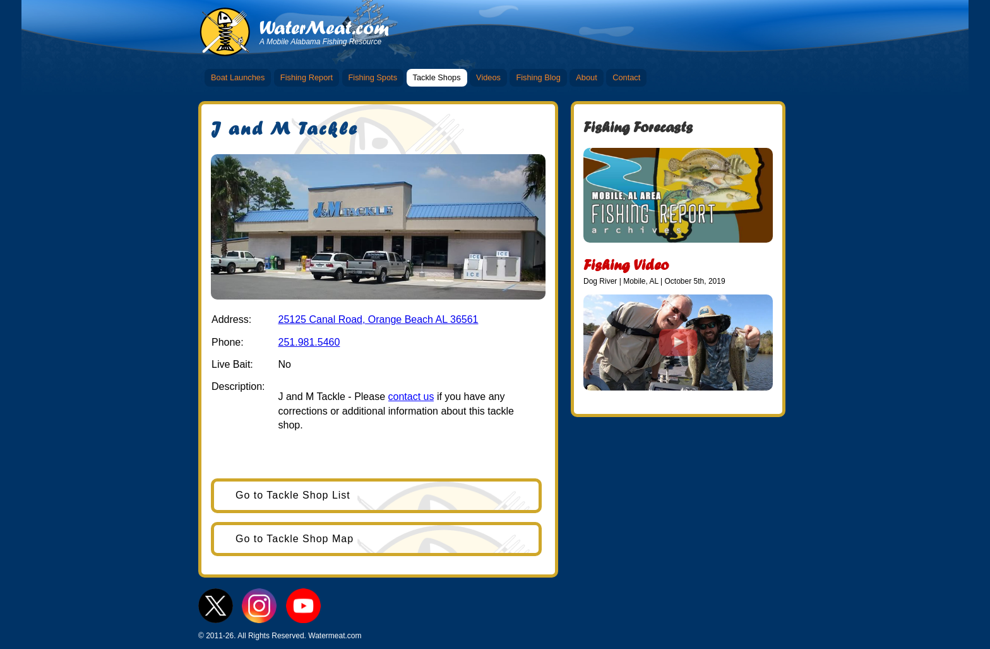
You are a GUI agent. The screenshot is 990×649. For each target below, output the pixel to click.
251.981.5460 (309, 342)
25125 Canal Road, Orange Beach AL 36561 (378, 319)
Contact (626, 77)
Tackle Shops (437, 77)
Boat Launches (238, 77)
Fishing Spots (373, 77)
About (586, 77)
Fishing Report (306, 77)
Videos (488, 77)
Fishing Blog (538, 77)
